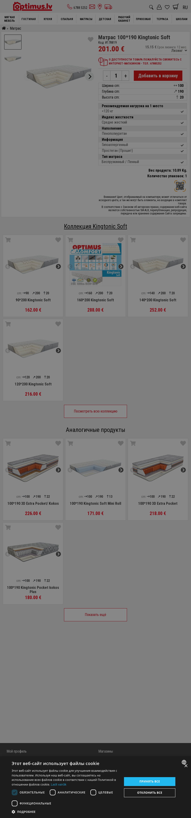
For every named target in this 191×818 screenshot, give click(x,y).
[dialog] (95, 787)
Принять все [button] (149, 781)
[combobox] (184, 762)
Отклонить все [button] (149, 793)
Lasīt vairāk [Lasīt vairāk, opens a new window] (58, 784)
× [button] (185, 766)
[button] (65, 811)
